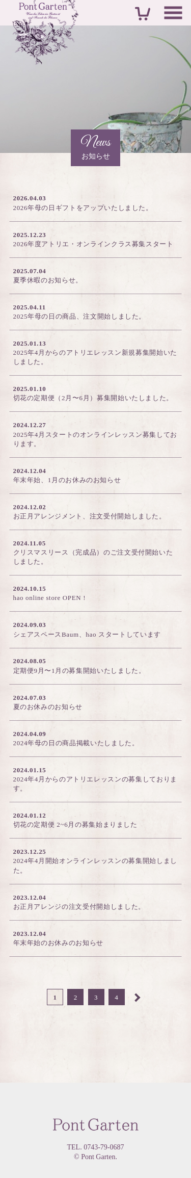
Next (136, 996)
